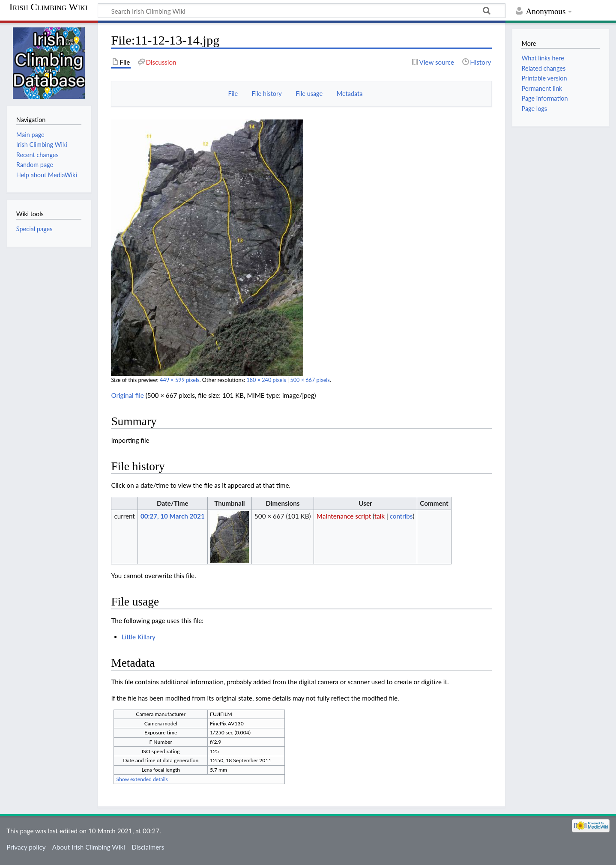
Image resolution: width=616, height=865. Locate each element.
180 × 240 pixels (266, 380)
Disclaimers (148, 847)
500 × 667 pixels (309, 380)
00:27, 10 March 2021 (173, 516)
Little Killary (138, 637)
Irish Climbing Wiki (48, 7)
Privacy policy (25, 847)
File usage (309, 93)
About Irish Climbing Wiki (88, 847)
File (233, 93)
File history (267, 93)
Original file (127, 395)
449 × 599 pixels (179, 380)
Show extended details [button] (141, 779)
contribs (401, 516)
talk (379, 516)
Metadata (350, 93)
